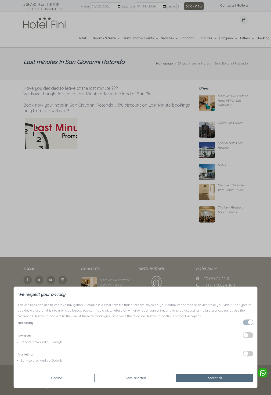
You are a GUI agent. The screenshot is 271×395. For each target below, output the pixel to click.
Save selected (135, 378)
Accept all (215, 378)
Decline (56, 378)
